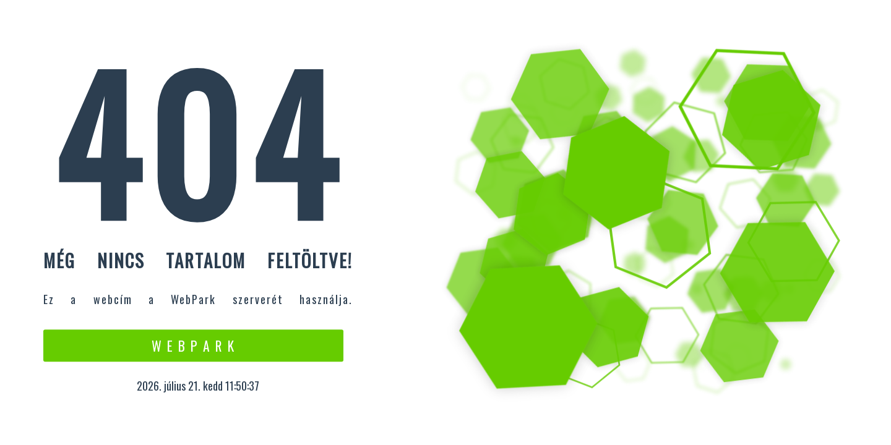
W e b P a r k (193, 345)
